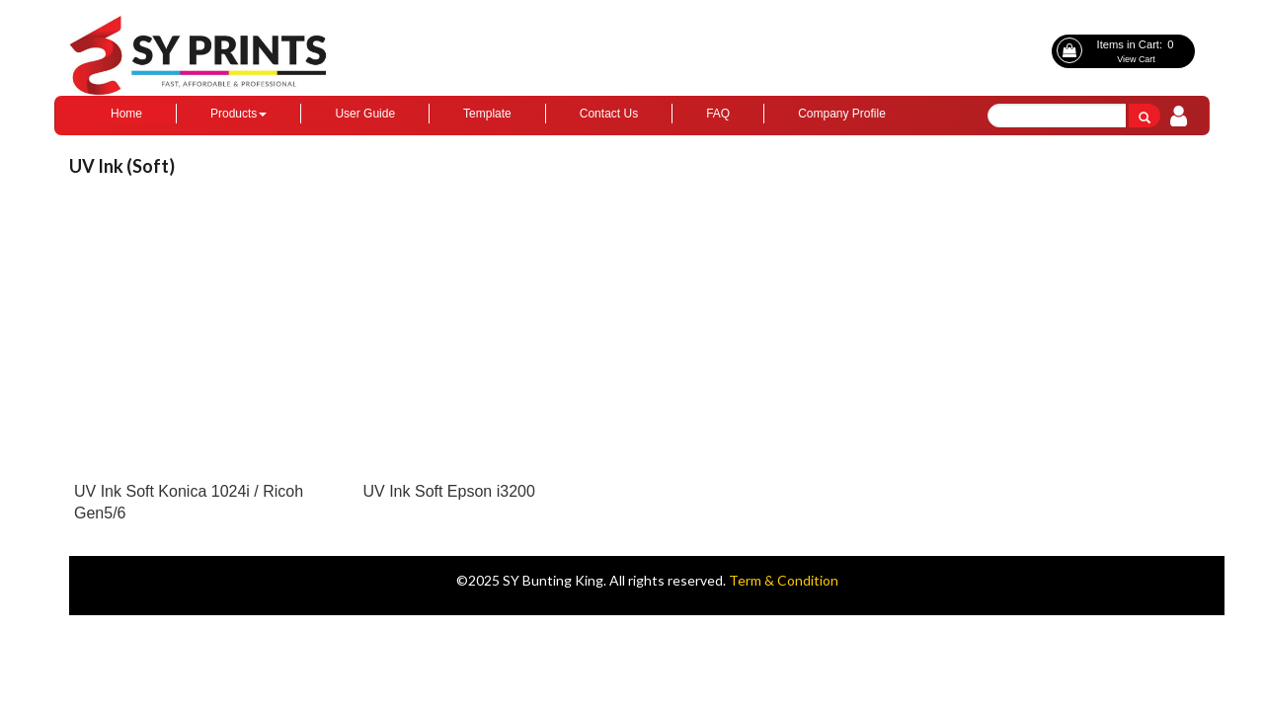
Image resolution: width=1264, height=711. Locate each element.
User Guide (365, 113)
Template (487, 113)
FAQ (718, 113)
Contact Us (609, 113)
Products (238, 113)
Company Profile (842, 113)
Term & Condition (783, 580)
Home (126, 113)
